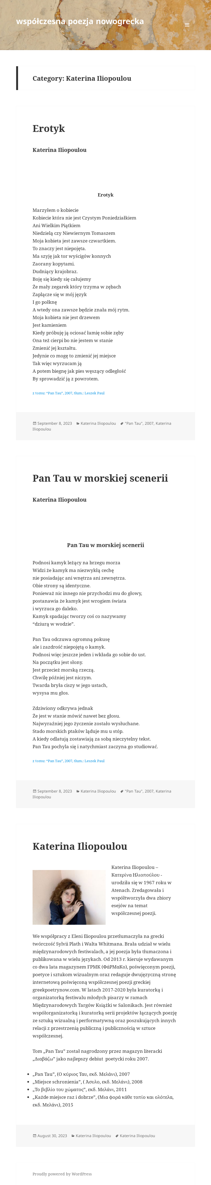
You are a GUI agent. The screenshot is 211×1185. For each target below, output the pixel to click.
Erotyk (49, 128)
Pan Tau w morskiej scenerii (100, 478)
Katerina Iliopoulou (98, 423)
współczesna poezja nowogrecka (80, 21)
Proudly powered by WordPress (62, 1174)
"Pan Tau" (134, 423)
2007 (149, 423)
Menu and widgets (187, 32)
